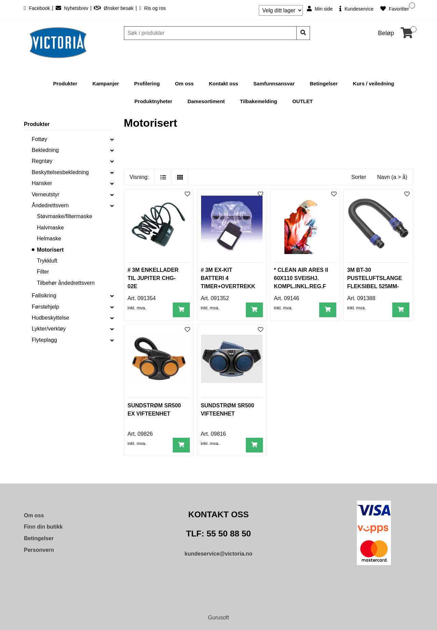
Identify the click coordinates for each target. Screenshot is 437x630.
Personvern (39, 550)
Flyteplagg (44, 340)
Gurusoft (218, 617)
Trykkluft (47, 261)
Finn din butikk (43, 527)
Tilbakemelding (258, 101)
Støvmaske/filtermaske (64, 216)
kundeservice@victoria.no (219, 554)
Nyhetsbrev (73, 8)
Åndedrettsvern (50, 205)
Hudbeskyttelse (50, 318)
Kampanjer (106, 83)
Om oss (184, 83)
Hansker (42, 183)
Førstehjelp (45, 307)
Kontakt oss (223, 83)
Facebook (37, 8)
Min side (320, 9)
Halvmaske (50, 227)
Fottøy (39, 139)
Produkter (65, 83)
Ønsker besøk (114, 8)
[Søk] (211, 33)
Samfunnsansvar (274, 83)
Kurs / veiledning (373, 83)
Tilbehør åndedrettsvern (66, 283)
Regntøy (42, 161)
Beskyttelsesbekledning (60, 172)
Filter (43, 272)
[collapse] (112, 139)
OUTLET (302, 101)
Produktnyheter (153, 101)
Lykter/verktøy (49, 329)
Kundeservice (356, 9)
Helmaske (49, 238)
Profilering (147, 83)
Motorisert (50, 250)
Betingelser (324, 83)
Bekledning (45, 150)
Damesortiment (206, 101)
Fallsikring (44, 295)
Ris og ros (152, 8)
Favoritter (394, 9)
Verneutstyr (45, 194)
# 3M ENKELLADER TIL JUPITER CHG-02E (153, 278)
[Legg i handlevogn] (181, 310)
